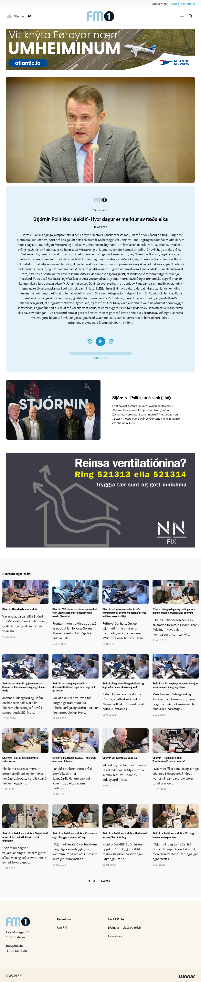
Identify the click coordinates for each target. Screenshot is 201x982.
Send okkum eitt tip (183, 3)
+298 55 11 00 (159, 3)
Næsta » (107, 880)
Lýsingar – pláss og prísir (124, 927)
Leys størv (115, 936)
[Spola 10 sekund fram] (111, 341)
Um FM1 (63, 927)
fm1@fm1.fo (14, 945)
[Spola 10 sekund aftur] (90, 341)
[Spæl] (100, 341)
